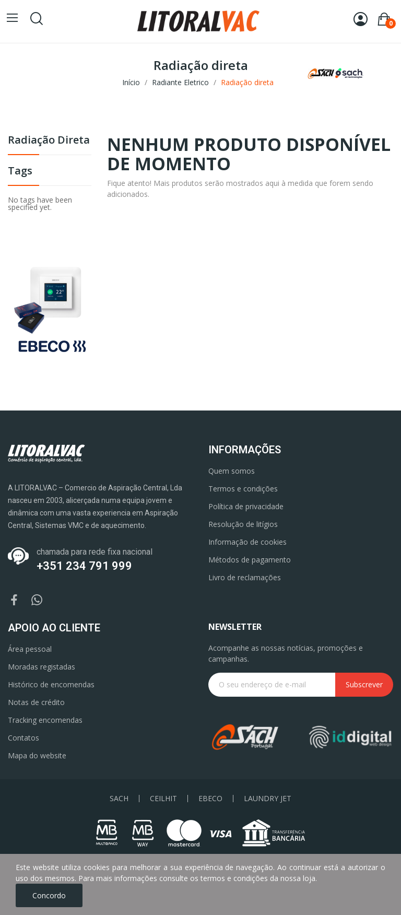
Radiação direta (49, 141)
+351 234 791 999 (84, 565)
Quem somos (231, 471)
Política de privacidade (246, 506)
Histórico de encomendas (51, 684)
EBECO (210, 798)
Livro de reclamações (244, 577)
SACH (119, 798)
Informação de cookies (247, 542)
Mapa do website (37, 755)
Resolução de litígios (243, 524)
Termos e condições (243, 489)
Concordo (49, 895)
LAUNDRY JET (267, 798)
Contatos (23, 738)
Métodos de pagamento (249, 560)
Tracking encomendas (45, 720)
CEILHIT (163, 798)
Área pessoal (30, 649)
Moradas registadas (41, 667)
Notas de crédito (36, 702)
